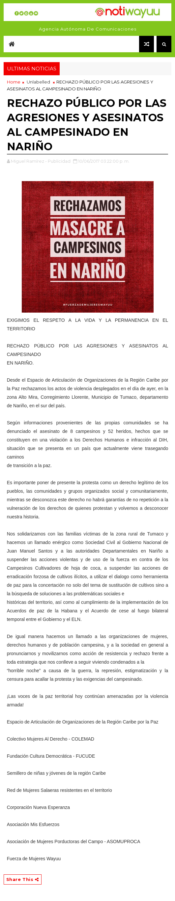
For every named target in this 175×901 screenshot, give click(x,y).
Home (13, 81)
